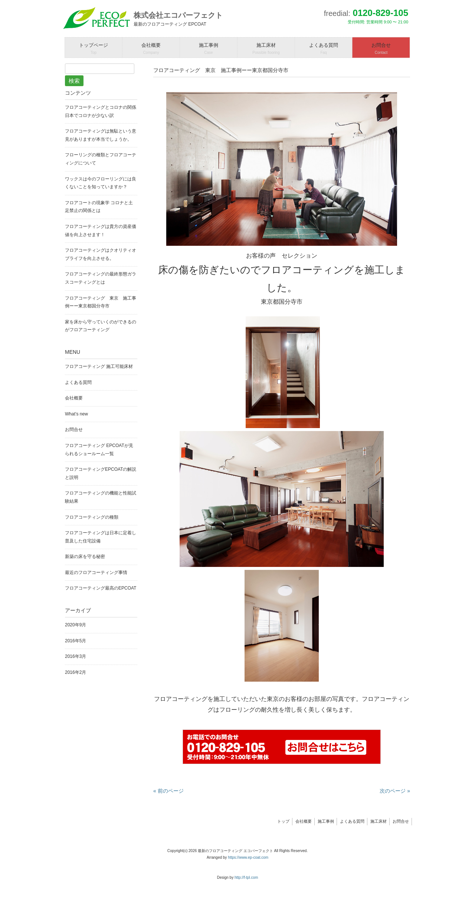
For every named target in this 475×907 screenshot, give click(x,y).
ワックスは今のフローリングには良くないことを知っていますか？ (100, 183)
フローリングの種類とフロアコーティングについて (100, 159)
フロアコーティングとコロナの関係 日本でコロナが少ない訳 (101, 111)
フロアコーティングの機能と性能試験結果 (100, 497)
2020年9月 (75, 624)
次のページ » (395, 791)
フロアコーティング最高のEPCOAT (100, 588)
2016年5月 (75, 640)
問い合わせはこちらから (282, 747)
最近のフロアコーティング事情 (96, 572)
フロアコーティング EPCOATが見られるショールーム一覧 (99, 449)
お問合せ (74, 429)
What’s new (76, 414)
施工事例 (326, 821)
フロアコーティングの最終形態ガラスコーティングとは (100, 278)
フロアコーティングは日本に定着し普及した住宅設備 (100, 537)
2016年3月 (75, 656)
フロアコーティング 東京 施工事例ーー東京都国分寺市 (100, 302)
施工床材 (378, 821)
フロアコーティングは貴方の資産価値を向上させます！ (100, 230)
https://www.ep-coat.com (248, 857)
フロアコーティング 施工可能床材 (99, 366)
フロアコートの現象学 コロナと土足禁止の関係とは (99, 206)
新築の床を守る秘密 (85, 556)
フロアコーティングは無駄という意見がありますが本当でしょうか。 (100, 135)
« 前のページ (168, 791)
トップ (283, 821)
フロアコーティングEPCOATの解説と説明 (100, 473)
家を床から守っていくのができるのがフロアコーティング (100, 326)
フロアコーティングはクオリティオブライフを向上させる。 (100, 254)
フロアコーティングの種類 (91, 517)
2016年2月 (75, 672)
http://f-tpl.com (246, 877)
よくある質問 (78, 382)
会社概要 (74, 398)
